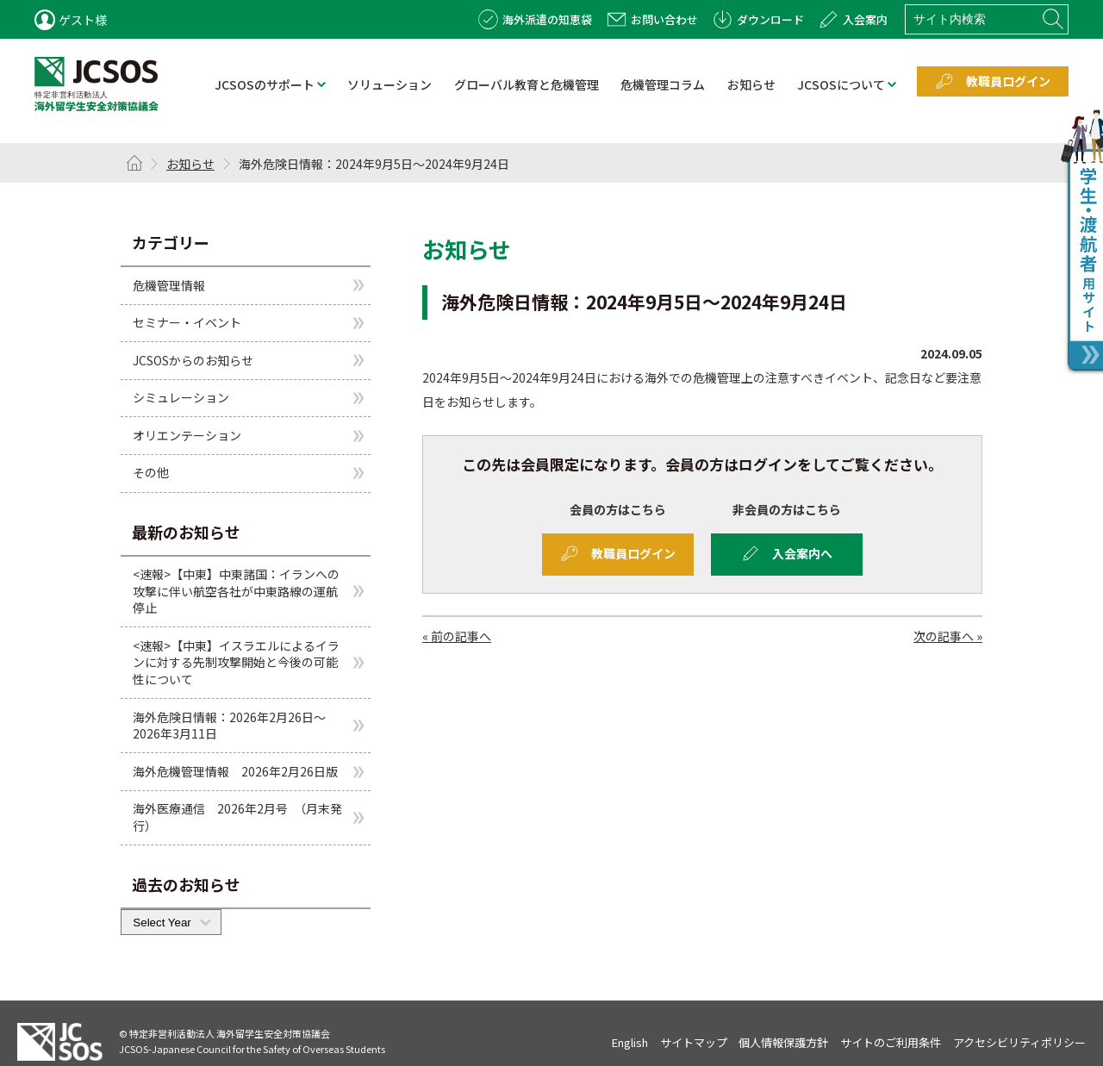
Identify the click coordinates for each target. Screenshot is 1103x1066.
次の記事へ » (947, 636)
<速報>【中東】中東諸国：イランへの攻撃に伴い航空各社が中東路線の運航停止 (236, 590)
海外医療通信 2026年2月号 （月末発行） (237, 817)
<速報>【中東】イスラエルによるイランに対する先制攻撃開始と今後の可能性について (236, 662)
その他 (151, 472)
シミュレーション (181, 397)
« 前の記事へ (456, 636)
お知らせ (190, 163)
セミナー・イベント (187, 322)
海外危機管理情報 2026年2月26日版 (235, 771)
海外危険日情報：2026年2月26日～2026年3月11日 (229, 725)
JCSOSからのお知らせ (193, 360)
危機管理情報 (169, 284)
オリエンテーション (187, 435)
